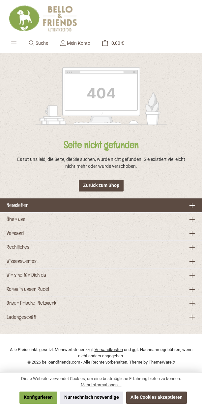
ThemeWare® (162, 362)
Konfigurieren (38, 397)
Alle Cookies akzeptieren (156, 397)
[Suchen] (38, 43)
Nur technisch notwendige (91, 397)
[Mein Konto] (75, 43)
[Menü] (14, 43)
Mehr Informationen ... (101, 384)
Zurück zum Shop (101, 185)
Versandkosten (109, 349)
